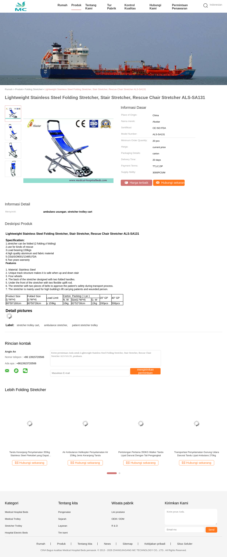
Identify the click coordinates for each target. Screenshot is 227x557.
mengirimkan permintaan (145, 371)
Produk (76, 5)
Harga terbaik (136, 182)
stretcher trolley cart (28, 325)
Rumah (62, 5)
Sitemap (128, 544)
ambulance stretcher (55, 325)
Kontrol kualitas (130, 7)
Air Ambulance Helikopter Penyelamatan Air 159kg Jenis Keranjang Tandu (85, 454)
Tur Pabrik (111, 7)
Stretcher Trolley (13, 525)
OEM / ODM (118, 519)
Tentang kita (84, 544)
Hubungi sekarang (170, 182)
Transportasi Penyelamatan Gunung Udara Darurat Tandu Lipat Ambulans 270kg (196, 454)
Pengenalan (64, 512)
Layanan (62, 525)
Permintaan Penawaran (180, 7)
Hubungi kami (155, 7)
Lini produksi (118, 512)
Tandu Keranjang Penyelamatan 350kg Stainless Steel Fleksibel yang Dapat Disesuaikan (29, 454)
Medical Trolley (13, 519)
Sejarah (62, 519)
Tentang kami (90, 7)
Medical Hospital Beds (16, 512)
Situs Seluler (184, 544)
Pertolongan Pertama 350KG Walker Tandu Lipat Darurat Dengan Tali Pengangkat (140, 454)
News (107, 544)
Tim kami (63, 532)
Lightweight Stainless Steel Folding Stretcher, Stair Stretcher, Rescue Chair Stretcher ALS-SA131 (95, 89)
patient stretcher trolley (85, 325)
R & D (115, 525)
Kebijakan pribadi (154, 544)
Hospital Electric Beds (16, 532)
